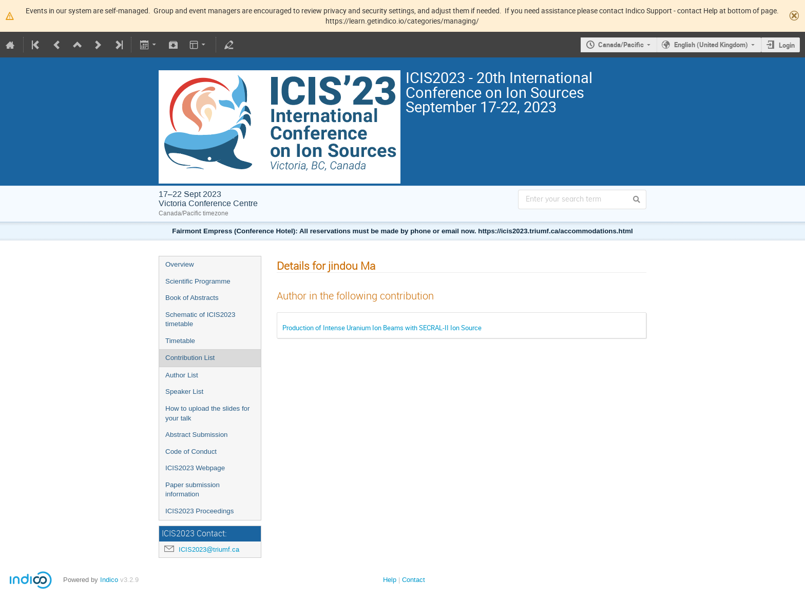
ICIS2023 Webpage (195, 468)
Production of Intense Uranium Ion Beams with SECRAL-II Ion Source (382, 327)
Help (389, 579)
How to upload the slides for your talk (207, 413)
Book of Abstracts (192, 298)
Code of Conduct (191, 451)
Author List (181, 375)
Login (787, 45)
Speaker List (184, 391)
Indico (109, 579)
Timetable (180, 341)
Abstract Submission (196, 434)
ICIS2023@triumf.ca (209, 549)
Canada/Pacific (621, 44)
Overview (179, 264)
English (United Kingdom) (711, 44)
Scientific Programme (198, 281)
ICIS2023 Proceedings (199, 511)
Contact (413, 579)
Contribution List (190, 358)
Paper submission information (192, 489)
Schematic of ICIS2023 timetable (200, 319)
